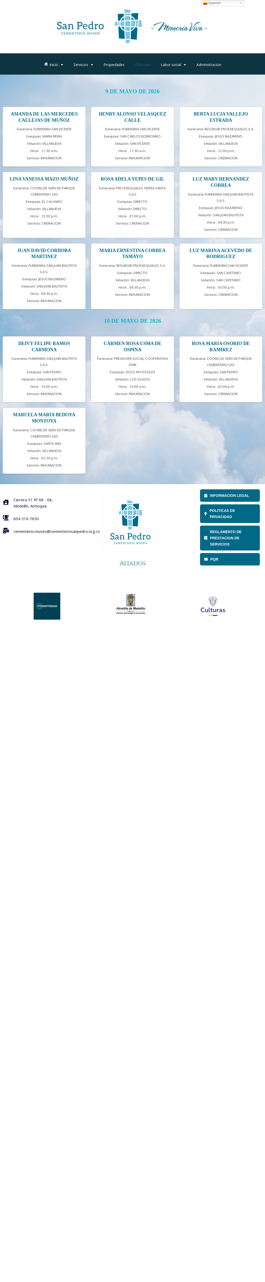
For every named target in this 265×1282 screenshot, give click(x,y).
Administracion (208, 64)
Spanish (212, 3)
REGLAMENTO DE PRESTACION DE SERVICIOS (223, 538)
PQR (211, 559)
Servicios (83, 64)
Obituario (142, 64)
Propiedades (114, 64)
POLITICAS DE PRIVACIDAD (219, 513)
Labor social (173, 64)
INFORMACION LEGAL (226, 495)
